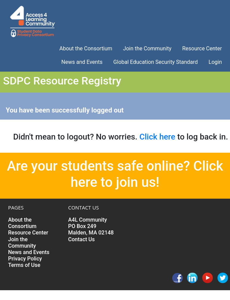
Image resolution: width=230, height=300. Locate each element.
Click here (157, 137)
